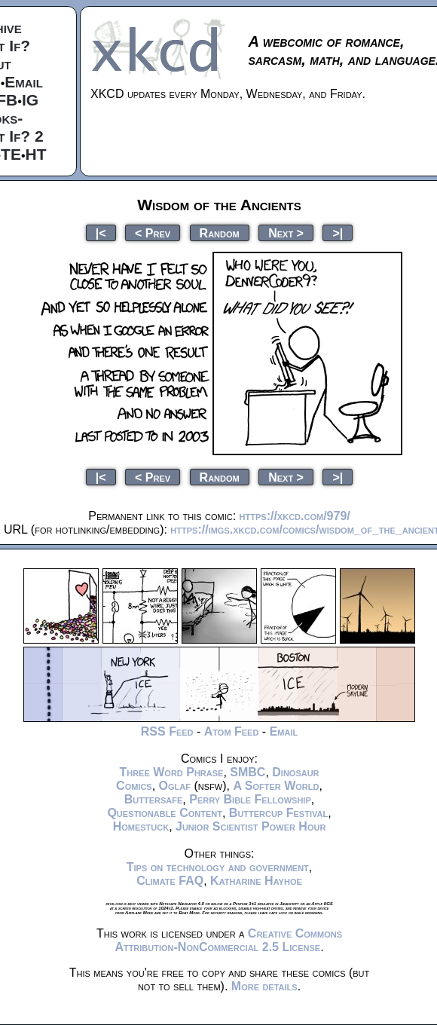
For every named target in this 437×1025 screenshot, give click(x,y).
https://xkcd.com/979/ (295, 515)
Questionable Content (164, 812)
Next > (286, 232)
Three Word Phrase (171, 772)
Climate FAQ (169, 880)
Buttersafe (153, 799)
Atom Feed (231, 731)
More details (264, 986)
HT (36, 154)
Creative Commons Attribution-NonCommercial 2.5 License (228, 940)
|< (101, 232)
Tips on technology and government (218, 867)
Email (24, 81)
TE (11, 154)
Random (220, 232)
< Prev (152, 232)
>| (337, 232)
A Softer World (276, 785)
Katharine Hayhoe (256, 880)
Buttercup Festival (278, 812)
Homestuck (141, 826)
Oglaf (175, 785)
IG (30, 100)
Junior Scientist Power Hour (250, 826)
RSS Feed (167, 731)
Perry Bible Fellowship (250, 799)
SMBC (247, 772)
